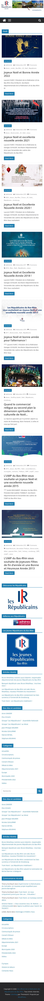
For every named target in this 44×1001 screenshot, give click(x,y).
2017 (7, 333)
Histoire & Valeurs (8, 967)
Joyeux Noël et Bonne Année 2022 (21, 74)
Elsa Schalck (6, 717)
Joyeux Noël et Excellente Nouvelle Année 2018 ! (19, 274)
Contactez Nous (7, 971)
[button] (22, 46)
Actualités (8, 61)
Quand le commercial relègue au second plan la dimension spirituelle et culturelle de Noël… (20, 409)
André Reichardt (10, 548)
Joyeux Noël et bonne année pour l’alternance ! (21, 338)
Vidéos (4, 783)
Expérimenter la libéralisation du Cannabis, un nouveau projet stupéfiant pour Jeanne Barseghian (21, 886)
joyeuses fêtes (13, 551)
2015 (7, 469)
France (24, 197)
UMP (26, 471)
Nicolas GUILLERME (9, 731)
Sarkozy (24, 551)
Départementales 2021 (10, 769)
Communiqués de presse (11, 758)
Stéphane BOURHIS (9, 738)
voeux (28, 133)
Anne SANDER (7, 713)
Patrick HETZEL (7, 735)
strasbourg (16, 200)
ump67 (31, 471)
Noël (26, 68)
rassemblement (30, 469)
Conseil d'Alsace (7, 762)
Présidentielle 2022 (9, 780)
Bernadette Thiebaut (23, 548)
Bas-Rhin (18, 68)
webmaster (9, 65)
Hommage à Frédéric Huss (25, 912)
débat (5, 551)
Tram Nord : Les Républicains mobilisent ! (17, 701)
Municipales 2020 (8, 776)
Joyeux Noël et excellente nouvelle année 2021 (19, 138)
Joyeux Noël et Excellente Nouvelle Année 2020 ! (19, 206)
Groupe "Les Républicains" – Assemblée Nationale (20, 721)
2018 (7, 268)
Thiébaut (21, 471)
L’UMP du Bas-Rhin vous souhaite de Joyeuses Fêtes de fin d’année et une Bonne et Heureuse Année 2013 (21, 563)
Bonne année (15, 133)
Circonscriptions (8, 755)
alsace (8, 68)
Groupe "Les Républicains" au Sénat (15, 724)
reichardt (15, 471)
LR (23, 68)
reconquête (7, 471)
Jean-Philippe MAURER (10, 728)
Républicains (33, 68)
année (13, 68)
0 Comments (32, 65)
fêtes (11, 268)
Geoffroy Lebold (15, 397)
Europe (4, 772)
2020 (7, 197)
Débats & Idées (7, 765)
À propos (5, 964)
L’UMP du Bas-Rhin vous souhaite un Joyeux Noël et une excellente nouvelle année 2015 (20, 481)
